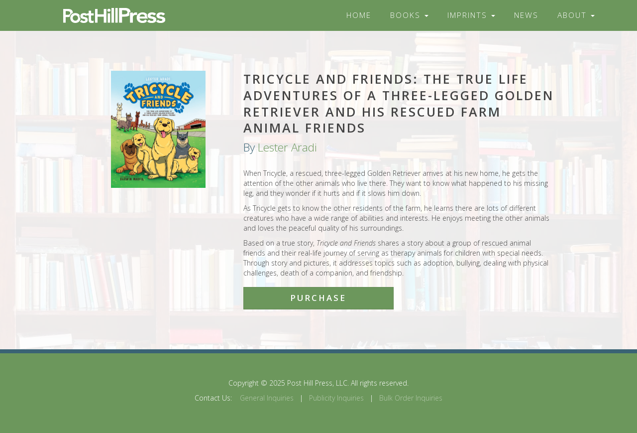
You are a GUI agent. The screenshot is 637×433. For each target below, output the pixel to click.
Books (409, 15)
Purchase (318, 297)
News (526, 15)
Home (358, 15)
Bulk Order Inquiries (410, 398)
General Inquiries (267, 398)
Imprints (471, 15)
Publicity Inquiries (336, 398)
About (576, 15)
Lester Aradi (287, 147)
